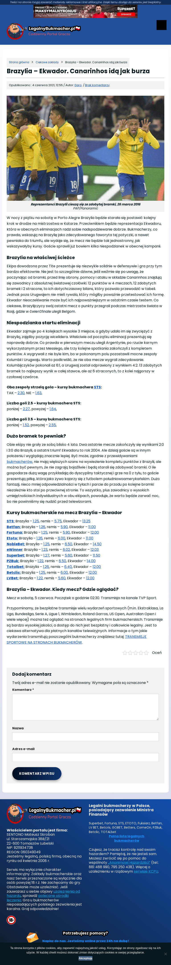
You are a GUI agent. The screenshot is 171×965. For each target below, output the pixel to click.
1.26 (42, 526)
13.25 (86, 521)
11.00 (92, 526)
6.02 (66, 549)
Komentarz (23, 689)
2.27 (26, 409)
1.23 (44, 549)
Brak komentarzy (97, 85)
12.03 (95, 549)
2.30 (21, 392)
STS (97, 387)
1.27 (46, 555)
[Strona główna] (19, 62)
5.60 (68, 555)
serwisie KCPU (146, 871)
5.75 (58, 521)
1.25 (36, 521)
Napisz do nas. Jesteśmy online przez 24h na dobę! (85, 941)
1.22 (40, 561)
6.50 (68, 544)
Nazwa (18, 728)
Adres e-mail (23, 749)
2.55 (52, 425)
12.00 (95, 532)
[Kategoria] (47, 62)
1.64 (53, 409)
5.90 (64, 526)
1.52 (26, 425)
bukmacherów (19, 461)
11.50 (96, 555)
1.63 (38, 392)
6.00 (61, 538)
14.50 (97, 544)
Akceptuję (85, 958)
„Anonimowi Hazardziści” (129, 862)
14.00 (91, 561)
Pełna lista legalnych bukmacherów (126, 838)
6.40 (68, 566)
